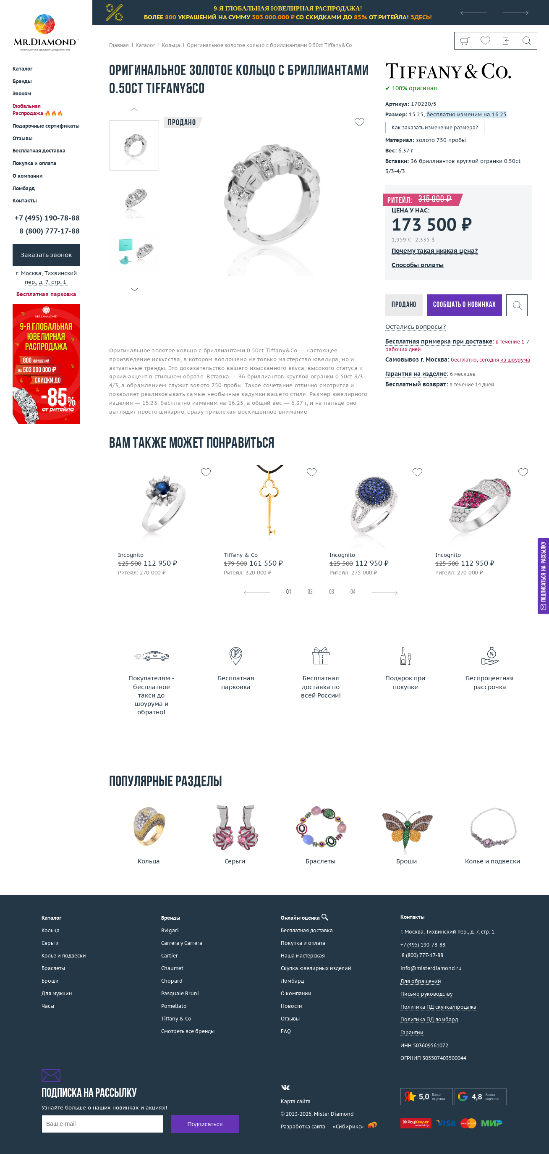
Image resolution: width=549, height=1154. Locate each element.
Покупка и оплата (34, 163)
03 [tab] (331, 592)
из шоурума (515, 360)
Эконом (22, 93)
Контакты (25, 200)
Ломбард (24, 188)
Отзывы (23, 138)
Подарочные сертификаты (46, 126)
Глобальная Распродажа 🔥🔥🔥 (38, 109)
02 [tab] (310, 592)
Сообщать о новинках (464, 305)
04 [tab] (353, 592)
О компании (28, 176)
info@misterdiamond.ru (431, 968)
